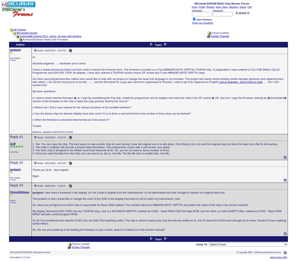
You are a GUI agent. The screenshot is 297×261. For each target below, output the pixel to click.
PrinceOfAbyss (19, 192)
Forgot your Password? (202, 23)
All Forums (19, 29)
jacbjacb (15, 49)
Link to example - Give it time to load (240, 82)
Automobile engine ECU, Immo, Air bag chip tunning (50, 36)
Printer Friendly (220, 36)
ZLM (13, 143)
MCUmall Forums (26, 32)
